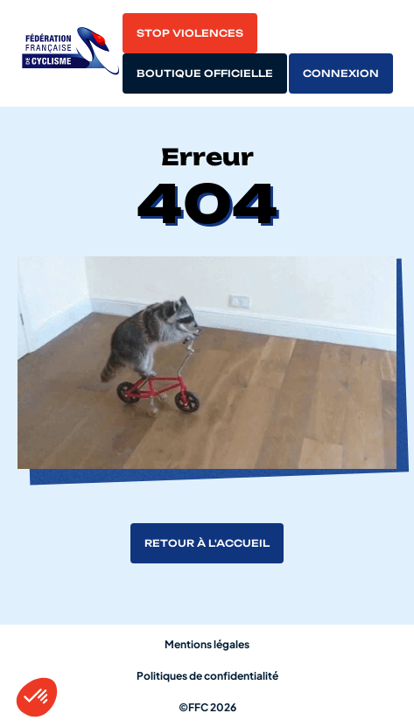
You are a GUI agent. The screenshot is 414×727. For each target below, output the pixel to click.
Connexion (341, 73)
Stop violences (190, 33)
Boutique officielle (205, 73)
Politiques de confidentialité (207, 675)
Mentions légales (207, 644)
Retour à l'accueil (207, 543)
